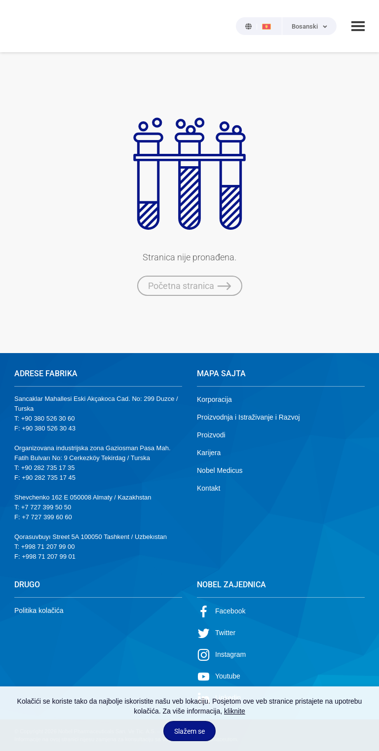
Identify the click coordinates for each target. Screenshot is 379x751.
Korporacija (214, 399)
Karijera (209, 453)
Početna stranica (189, 286)
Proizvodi (211, 435)
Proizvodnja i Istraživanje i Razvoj (248, 417)
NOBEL (27, 26)
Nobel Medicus (220, 470)
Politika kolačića (39, 610)
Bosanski (305, 26)
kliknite (234, 711)
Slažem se (189, 731)
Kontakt (208, 488)
